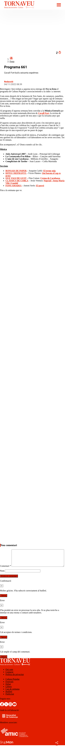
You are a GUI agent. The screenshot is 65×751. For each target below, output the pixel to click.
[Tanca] (1, 591)
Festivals (9, 687)
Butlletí (9, 697)
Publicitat (10, 700)
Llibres (9, 692)
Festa (12, 61)
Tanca (3, 601)
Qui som (9, 675)
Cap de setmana (12, 695)
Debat (8, 690)
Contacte (9, 678)
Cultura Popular (13, 685)
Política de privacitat (15, 680)
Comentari (5, 550)
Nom (2, 576)
